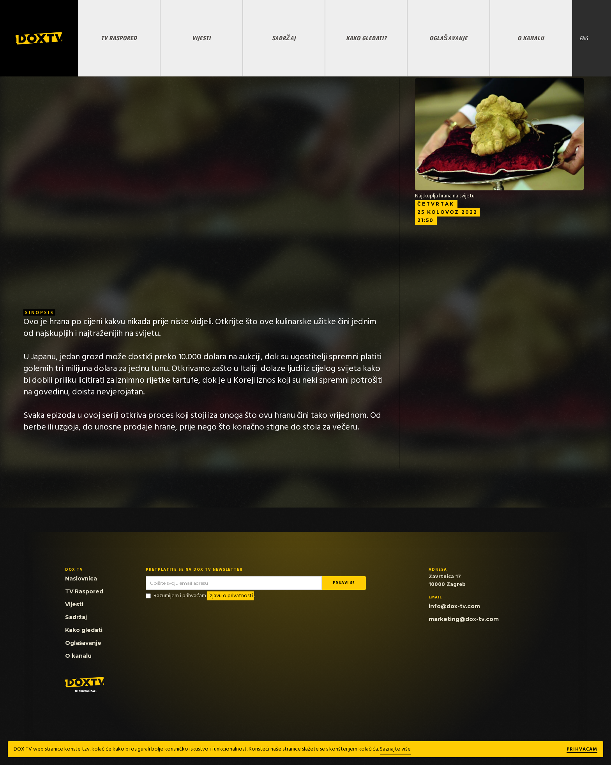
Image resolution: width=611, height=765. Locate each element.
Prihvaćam (582, 750)
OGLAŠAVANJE (448, 38)
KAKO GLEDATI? (366, 38)
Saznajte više (395, 749)
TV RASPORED (119, 38)
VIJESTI (201, 38)
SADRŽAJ (284, 38)
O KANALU (530, 38)
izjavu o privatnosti (230, 595)
